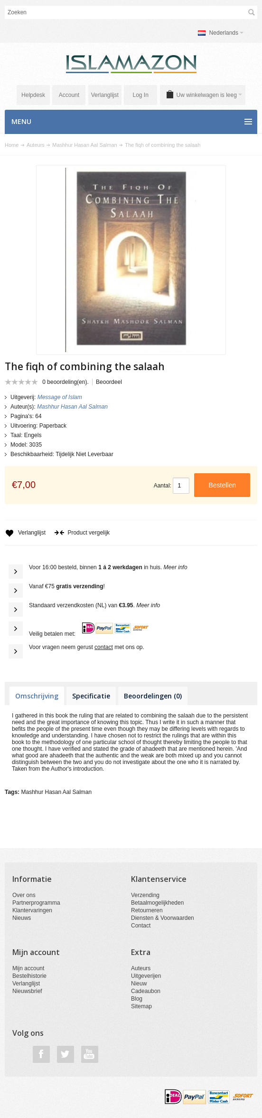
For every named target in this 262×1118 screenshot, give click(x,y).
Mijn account (28, 968)
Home (12, 145)
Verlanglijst (105, 95)
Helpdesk (33, 95)
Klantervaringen (32, 910)
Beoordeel (109, 382)
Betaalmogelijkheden (157, 902)
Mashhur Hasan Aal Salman (84, 145)
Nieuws (21, 918)
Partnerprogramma (36, 902)
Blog (136, 998)
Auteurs (36, 145)
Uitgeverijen (146, 976)
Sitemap (141, 1006)
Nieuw (139, 983)
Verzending (145, 895)
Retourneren (147, 910)
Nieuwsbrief (27, 991)
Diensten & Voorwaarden (162, 918)
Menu (21, 121)
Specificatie (91, 695)
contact (103, 647)
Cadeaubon (145, 991)
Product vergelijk (82, 532)
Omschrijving (36, 695)
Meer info (175, 567)
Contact (140, 925)
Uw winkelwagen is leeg (209, 95)
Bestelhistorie (29, 976)
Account (69, 95)
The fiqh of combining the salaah (162, 145)
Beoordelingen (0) (153, 695)
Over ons (24, 895)
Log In (140, 95)
